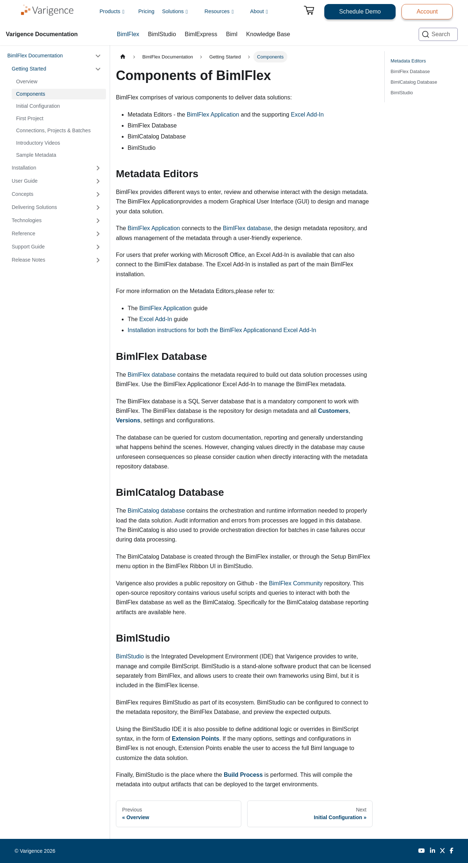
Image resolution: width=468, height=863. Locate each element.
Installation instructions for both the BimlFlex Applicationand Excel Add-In (222, 330)
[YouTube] (421, 851)
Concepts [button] (22, 194)
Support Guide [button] (28, 247)
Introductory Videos (38, 143)
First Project (30, 118)
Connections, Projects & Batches (53, 130)
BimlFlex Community (296, 583)
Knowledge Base (268, 34)
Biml (231, 34)
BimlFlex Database (410, 71)
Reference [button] (23, 233)
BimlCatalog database (156, 510)
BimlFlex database (247, 228)
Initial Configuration (38, 106)
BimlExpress (201, 34)
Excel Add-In (307, 114)
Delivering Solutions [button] (34, 207)
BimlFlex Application (213, 114)
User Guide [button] (25, 181)
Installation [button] (24, 168)
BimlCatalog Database (413, 82)
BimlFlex (128, 34)
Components (30, 94)
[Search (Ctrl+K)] (438, 34)
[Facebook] (451, 851)
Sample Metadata (36, 155)
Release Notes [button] (28, 260)
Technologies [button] (27, 220)
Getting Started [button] (29, 69)
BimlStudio (162, 34)
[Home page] (123, 56)
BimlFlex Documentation (35, 55)
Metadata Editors (408, 61)
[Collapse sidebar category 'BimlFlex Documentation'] (98, 56)
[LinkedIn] (432, 851)
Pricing (146, 11)
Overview (26, 81)
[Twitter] (442, 851)
